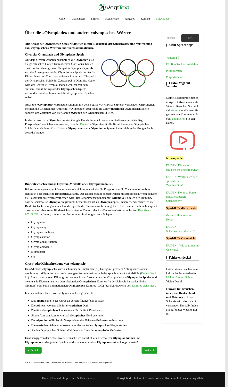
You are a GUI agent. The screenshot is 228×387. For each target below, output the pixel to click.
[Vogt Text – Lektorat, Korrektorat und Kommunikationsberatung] (114, 7)
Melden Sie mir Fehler (179, 277)
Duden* (85, 124)
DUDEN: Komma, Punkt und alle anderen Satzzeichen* (181, 196)
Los (190, 38)
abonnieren (179, 118)
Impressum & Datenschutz (79, 378)
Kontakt (56, 378)
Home (45, 378)
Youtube (176, 110)
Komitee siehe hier (143, 285)
